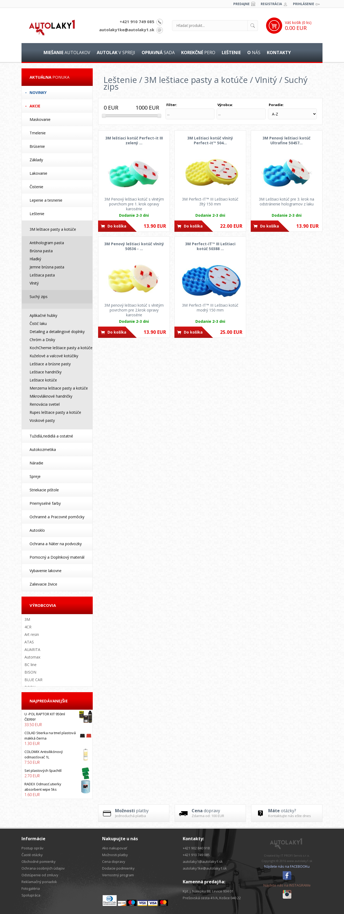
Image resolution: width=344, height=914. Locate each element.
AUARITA (32, 649)
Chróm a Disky (42, 339)
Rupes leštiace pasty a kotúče (55, 412)
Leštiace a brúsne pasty (50, 363)
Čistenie (36, 186)
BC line (30, 664)
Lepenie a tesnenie (46, 200)
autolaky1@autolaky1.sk (203, 861)
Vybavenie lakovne (46, 570)
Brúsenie (37, 146)
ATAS (29, 642)
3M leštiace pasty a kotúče (53, 229)
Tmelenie (38, 132)
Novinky (38, 92)
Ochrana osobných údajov (43, 868)
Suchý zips (39, 296)
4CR (27, 626)
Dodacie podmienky (118, 868)
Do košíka (117, 226)
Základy (36, 159)
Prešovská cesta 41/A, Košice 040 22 (212, 897)
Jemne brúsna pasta (47, 266)
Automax (32, 657)
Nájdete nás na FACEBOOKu (287, 866)
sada (158, 52)
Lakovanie (38, 173)
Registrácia (271, 4)
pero (198, 52)
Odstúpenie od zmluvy (40, 875)
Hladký (35, 258)
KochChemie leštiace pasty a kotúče (61, 347)
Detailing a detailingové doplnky (57, 331)
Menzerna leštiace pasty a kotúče (59, 388)
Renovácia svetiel (45, 404)
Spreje (35, 476)
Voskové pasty (42, 420)
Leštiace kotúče (43, 380)
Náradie (36, 462)
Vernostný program (118, 875)
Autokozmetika (43, 449)
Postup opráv (33, 848)
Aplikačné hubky (43, 315)
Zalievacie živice (43, 584)
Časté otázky (32, 854)
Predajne (241, 4)
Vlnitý (34, 283)
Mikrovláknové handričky (51, 396)
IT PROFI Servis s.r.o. (295, 855)
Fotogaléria (31, 888)
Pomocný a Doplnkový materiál (57, 557)
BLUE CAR (33, 679)
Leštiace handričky (46, 371)
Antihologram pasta (47, 242)
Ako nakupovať (114, 848)
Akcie (35, 105)
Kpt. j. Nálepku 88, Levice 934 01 (208, 891)
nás (253, 52)
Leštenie (37, 213)
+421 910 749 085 (137, 21)
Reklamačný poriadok (39, 881)
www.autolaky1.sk (299, 861)
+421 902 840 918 (196, 848)
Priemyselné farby (45, 503)
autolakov (67, 52)
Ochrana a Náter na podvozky (56, 543)
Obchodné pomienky (39, 861)
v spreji (116, 52)
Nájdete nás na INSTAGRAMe (287, 885)
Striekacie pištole (44, 489)
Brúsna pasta (41, 250)
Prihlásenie (303, 4)
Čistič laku (38, 323)
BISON (30, 672)
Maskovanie (40, 119)
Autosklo (37, 530)
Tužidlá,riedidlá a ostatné (51, 436)
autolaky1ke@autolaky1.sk (126, 29)
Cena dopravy (113, 861)
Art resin (31, 634)
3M (27, 619)
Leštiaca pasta (42, 275)
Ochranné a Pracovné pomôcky (57, 516)
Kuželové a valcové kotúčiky (54, 355)
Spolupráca (31, 895)
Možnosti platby (115, 854)
